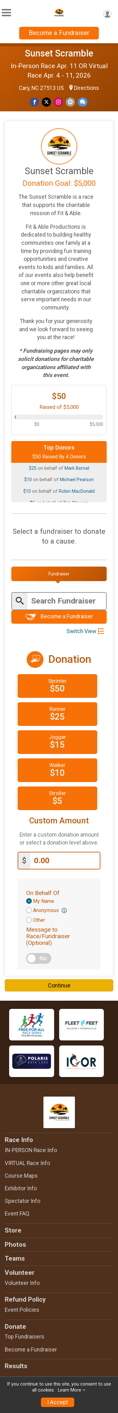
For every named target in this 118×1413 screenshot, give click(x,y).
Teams (15, 1258)
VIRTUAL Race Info (27, 1163)
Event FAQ (17, 1213)
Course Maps (21, 1176)
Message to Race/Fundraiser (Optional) (48, 936)
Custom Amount (59, 820)
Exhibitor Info (21, 1188)
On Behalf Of (42, 893)
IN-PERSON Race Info (31, 1150)
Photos (15, 1244)
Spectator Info (22, 1201)
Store (13, 1230)
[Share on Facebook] (34, 102)
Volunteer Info (22, 1283)
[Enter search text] (66, 601)
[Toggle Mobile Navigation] (6, 12)
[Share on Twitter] (46, 102)
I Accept (57, 1402)
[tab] (59, 574)
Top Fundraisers (24, 1337)
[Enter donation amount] (65, 860)
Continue (59, 985)
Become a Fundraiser (59, 33)
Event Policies (22, 1310)
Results (16, 1366)
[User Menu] (107, 13)
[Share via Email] (70, 102)
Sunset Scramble (59, 53)
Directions (86, 88)
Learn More (69, 1390)
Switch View (85, 631)
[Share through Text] (82, 102)
